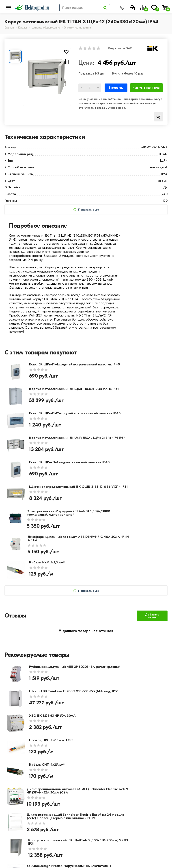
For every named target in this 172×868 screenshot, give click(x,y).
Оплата (65, 767)
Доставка (67, 773)
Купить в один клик (146, 87)
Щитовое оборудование (134, 780)
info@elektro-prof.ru (107, 845)
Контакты (13, 780)
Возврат (66, 780)
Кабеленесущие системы (134, 793)
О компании (15, 767)
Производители (18, 773)
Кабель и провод (128, 767)
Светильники (124, 800)
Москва (96, 854)
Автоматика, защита (131, 786)
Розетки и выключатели (134, 773)
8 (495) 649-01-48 (105, 830)
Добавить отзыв (152, 526)
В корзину (116, 88)
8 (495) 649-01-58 (105, 836)
